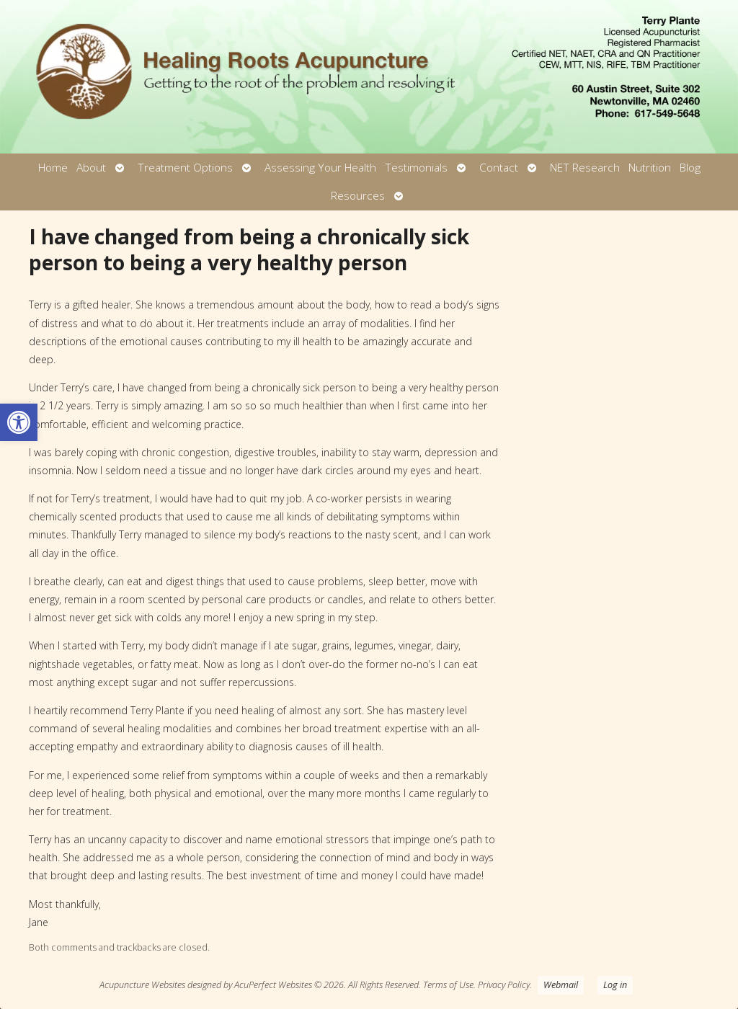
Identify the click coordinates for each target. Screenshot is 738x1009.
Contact (498, 167)
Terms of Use (448, 985)
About (91, 167)
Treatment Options (185, 167)
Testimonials (416, 167)
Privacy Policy (504, 985)
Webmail (560, 985)
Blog (690, 167)
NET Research (585, 167)
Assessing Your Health (320, 167)
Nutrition (649, 167)
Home (53, 167)
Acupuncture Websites (142, 985)
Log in (615, 985)
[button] (18, 422)
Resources (358, 195)
